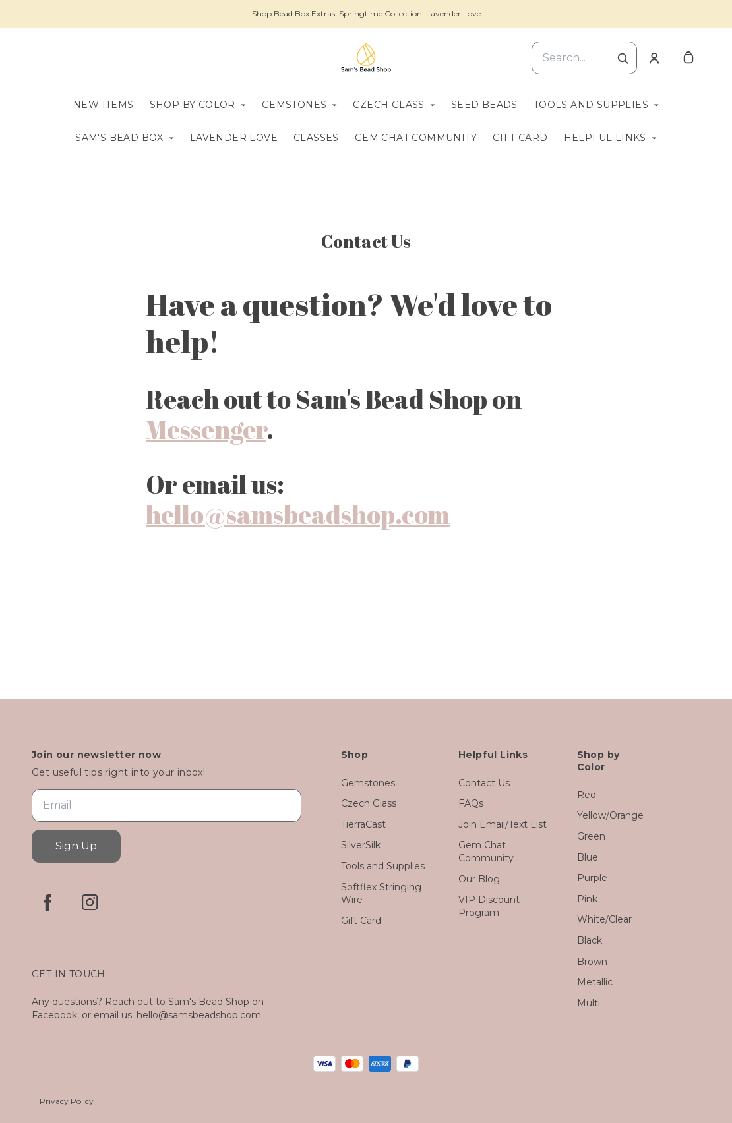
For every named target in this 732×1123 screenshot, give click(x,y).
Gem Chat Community (416, 138)
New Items (103, 105)
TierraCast (363, 824)
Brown (592, 961)
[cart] (688, 58)
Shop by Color (192, 105)
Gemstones (294, 105)
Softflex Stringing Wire (381, 893)
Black (589, 940)
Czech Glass (388, 105)
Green (591, 836)
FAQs (470, 803)
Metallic (595, 982)
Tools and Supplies (591, 105)
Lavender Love (234, 138)
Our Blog (479, 879)
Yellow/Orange (610, 815)
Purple (592, 878)
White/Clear (604, 919)
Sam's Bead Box (119, 138)
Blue (587, 857)
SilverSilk (361, 845)
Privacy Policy (67, 1101)
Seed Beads (484, 105)
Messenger (206, 429)
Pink (587, 899)
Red (586, 795)
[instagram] (90, 902)
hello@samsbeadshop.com (298, 514)
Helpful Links (605, 138)
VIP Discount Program (489, 906)
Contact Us (484, 783)
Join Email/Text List (502, 824)
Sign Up (76, 846)
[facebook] (47, 902)
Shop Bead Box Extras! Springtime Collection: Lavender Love (366, 13)
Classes (316, 138)
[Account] (654, 58)
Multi (588, 1003)
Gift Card (520, 138)
